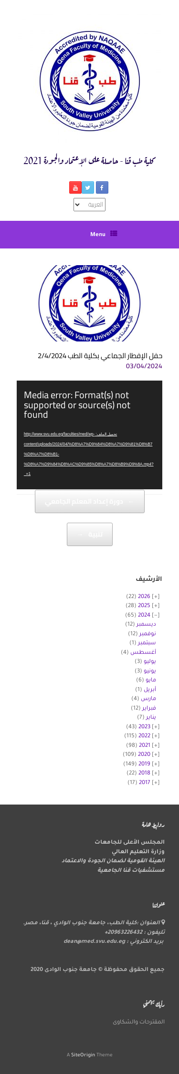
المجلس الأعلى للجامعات (130, 843)
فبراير (149, 709)
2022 (144, 736)
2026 (144, 597)
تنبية (90, 534)
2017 (144, 783)
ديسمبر (146, 625)
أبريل (150, 690)
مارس (148, 699)
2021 (144, 746)
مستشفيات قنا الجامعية (131, 871)
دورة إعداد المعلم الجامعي (90, 501)
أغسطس (143, 653)
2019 (144, 765)
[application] (89, 435)
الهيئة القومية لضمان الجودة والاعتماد (113, 861)
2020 (144, 755)
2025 (144, 606)
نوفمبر (147, 634)
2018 (144, 774)
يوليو (150, 662)
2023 (144, 727)
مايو (151, 681)
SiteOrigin (83, 1055)
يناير (151, 718)
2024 (144, 616)
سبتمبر (147, 643)
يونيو (150, 672)
